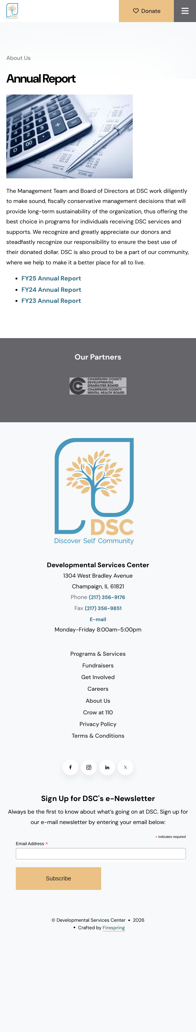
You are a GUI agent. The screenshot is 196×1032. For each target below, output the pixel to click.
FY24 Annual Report (51, 290)
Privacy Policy (98, 724)
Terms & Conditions (98, 736)
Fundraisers (97, 665)
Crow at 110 (98, 712)
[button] (185, 11)
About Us (98, 701)
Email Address (32, 844)
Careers (98, 689)
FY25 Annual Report (51, 278)
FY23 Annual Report (51, 301)
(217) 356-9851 (103, 608)
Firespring (114, 928)
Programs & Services (98, 654)
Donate (146, 11)
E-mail (98, 619)
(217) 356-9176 (107, 597)
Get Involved (98, 677)
